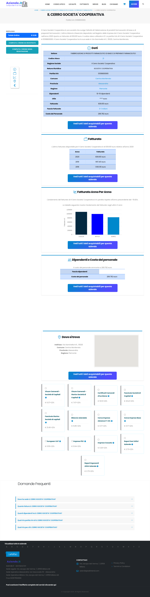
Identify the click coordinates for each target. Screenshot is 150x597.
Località (72, 4)
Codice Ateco (59, 4)
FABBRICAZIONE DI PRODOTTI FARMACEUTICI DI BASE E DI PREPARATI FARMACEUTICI (66, 10)
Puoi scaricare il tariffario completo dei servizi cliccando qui (31, 585)
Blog (104, 4)
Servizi (95, 4)
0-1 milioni (103, 109)
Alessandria (103, 83)
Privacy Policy (119, 563)
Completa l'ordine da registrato (22, 43)
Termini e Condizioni (122, 566)
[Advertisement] (92, 313)
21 (103, 58)
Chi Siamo (114, 4)
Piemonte (103, 88)
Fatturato (84, 4)
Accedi (134, 4)
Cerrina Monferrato (103, 78)
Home (47, 4)
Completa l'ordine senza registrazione (22, 50)
